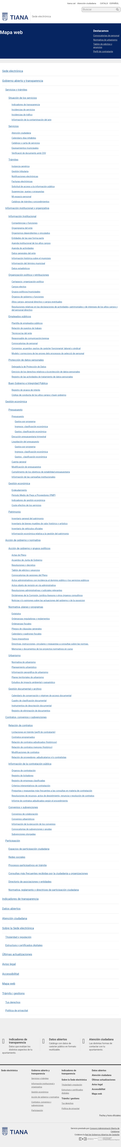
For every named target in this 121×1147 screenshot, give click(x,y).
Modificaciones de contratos (25, 752)
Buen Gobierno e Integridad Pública (28, 383)
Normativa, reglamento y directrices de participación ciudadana (43, 889)
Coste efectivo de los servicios (26, 505)
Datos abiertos (11, 908)
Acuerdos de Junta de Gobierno (27, 560)
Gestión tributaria (20, 171)
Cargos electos (19, 286)
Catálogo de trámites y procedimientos (30, 201)
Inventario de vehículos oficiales (27, 528)
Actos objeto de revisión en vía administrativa (34, 585)
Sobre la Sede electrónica (18, 928)
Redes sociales (16, 857)
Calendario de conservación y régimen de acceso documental (41, 695)
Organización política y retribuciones (28, 274)
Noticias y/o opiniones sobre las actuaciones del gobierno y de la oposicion (48, 600)
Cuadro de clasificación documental (29, 700)
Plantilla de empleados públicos (27, 323)
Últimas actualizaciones (17, 954)
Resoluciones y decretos (23, 565)
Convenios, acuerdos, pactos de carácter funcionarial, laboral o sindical (46, 348)
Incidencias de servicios (23, 109)
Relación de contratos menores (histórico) (32, 747)
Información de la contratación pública (29, 763)
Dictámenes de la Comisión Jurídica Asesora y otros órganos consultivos (47, 595)
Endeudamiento (19, 490)
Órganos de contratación (24, 770)
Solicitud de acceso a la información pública (33, 186)
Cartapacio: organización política (28, 281)
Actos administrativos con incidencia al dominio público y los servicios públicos (50, 580)
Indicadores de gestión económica (28, 500)
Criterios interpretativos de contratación (31, 785)
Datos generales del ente (24, 253)
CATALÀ (104, 3)
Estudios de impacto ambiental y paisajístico (33, 682)
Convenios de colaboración (25, 814)
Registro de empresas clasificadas (28, 780)
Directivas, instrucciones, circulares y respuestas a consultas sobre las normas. (50, 644)
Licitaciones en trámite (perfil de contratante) (33, 732)
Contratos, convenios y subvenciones (26, 717)
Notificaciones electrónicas (25, 176)
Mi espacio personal (21, 196)
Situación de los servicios (22, 97)
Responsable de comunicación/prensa (30, 338)
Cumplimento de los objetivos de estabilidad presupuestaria (41, 472)
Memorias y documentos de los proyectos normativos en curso (42, 649)
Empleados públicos (19, 316)
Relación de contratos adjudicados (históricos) (34, 742)
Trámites (13, 159)
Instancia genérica (20, 166)
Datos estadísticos (21, 268)
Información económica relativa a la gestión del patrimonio (40, 533)
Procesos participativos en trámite (27, 865)
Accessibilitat (10, 973)
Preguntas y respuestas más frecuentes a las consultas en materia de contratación (52, 790)
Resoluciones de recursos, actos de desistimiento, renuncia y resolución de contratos (53, 795)
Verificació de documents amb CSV (29, 153)
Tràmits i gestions (13, 993)
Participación (12, 840)
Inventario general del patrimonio (28, 518)
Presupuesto (15, 409)
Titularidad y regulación (18, 937)
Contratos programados (23, 737)
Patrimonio (14, 511)
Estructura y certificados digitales (23, 945)
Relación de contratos (20, 725)
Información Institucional (22, 216)
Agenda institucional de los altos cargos (31, 243)
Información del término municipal (28, 263)
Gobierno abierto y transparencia (22, 80)
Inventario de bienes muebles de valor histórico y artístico (40, 523)
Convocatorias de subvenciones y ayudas (32, 829)
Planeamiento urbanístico (24, 667)
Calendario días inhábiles (24, 138)
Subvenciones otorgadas (24, 834)
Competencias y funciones (24, 223)
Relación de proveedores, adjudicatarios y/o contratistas (39, 757)
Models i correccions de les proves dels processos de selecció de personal (48, 353)
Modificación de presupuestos (26, 467)
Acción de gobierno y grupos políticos (29, 548)
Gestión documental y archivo (25, 688)
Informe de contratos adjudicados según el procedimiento (40, 801)
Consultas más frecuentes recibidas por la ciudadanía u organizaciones (48, 873)
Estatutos (16, 613)
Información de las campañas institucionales (33, 477)
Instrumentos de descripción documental (32, 705)
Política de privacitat (16, 1010)
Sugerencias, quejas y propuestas (28, 191)
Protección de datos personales (26, 359)
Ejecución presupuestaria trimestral (29, 436)
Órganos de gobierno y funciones (28, 296)
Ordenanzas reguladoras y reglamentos (31, 618)
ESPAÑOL (114, 3)
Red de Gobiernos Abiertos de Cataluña (102, 1134)
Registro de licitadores (22, 775)
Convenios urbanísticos (23, 819)
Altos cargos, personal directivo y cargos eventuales (37, 302)
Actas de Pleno (19, 555)
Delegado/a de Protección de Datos (29, 366)
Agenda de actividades (23, 248)
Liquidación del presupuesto (25, 441)
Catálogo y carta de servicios (26, 143)
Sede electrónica (12, 71)
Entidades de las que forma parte (28, 238)
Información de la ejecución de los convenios (33, 824)
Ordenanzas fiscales (21, 623)
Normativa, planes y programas (25, 606)
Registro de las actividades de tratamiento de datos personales (42, 377)
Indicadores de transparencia (26, 104)
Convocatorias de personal (25, 343)
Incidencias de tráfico (22, 114)
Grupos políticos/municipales (26, 291)
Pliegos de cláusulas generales (27, 629)
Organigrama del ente (22, 228)
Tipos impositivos (20, 639)
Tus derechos (12, 1002)
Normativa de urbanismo (24, 662)
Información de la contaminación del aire (31, 119)
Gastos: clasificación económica (30, 431)
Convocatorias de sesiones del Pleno (29, 575)
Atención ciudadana (86, 3)
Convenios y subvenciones (23, 807)
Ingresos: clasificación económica (31, 426)
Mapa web (8, 983)
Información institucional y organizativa (27, 208)
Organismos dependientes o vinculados (31, 233)
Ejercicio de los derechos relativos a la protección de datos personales (46, 371)
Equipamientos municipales (25, 148)
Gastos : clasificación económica (31, 457)
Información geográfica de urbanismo (30, 672)
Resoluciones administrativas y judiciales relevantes (37, 590)
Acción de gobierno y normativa (22, 540)
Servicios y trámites (16, 89)
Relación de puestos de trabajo (27, 328)
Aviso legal (9, 964)
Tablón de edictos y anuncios (26, 570)
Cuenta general (19, 462)
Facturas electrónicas (22, 181)
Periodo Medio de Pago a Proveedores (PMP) (34, 495)
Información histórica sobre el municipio (31, 258)
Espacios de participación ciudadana (28, 848)
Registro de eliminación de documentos (31, 710)
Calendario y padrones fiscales (26, 634)
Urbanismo (14, 655)
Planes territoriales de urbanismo (28, 677)
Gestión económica (16, 401)
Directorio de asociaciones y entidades (29, 881)
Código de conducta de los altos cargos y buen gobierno (39, 395)
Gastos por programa (25, 421)
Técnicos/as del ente (22, 333)
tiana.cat (71, 3)
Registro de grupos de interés (26, 390)
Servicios (13, 126)
